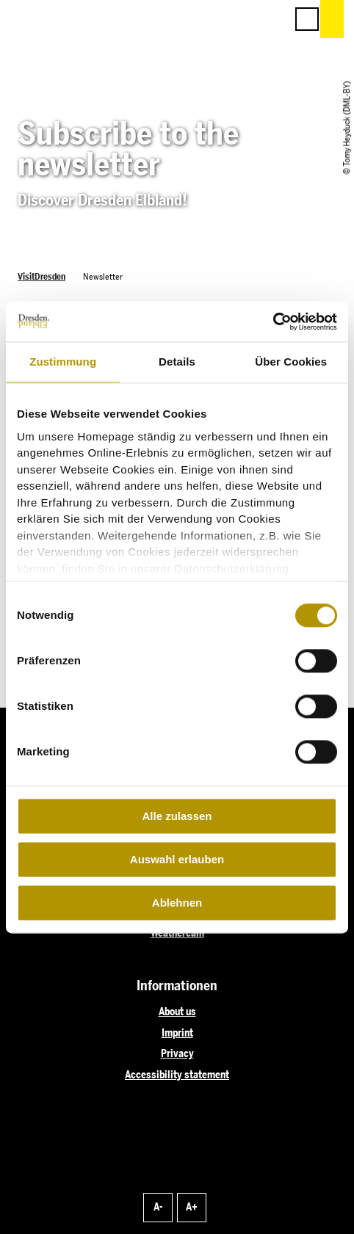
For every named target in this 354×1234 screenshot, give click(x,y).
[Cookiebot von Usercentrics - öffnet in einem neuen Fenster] (273, 321)
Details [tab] (177, 361)
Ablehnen (177, 902)
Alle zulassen (177, 816)
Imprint (177, 1032)
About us (177, 1011)
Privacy (177, 1053)
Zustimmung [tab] (62, 361)
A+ (192, 1206)
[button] (208, 19)
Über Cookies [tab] (291, 361)
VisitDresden (41, 276)
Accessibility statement (177, 1074)
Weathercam (177, 933)
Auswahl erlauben (177, 859)
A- (157, 1206)
